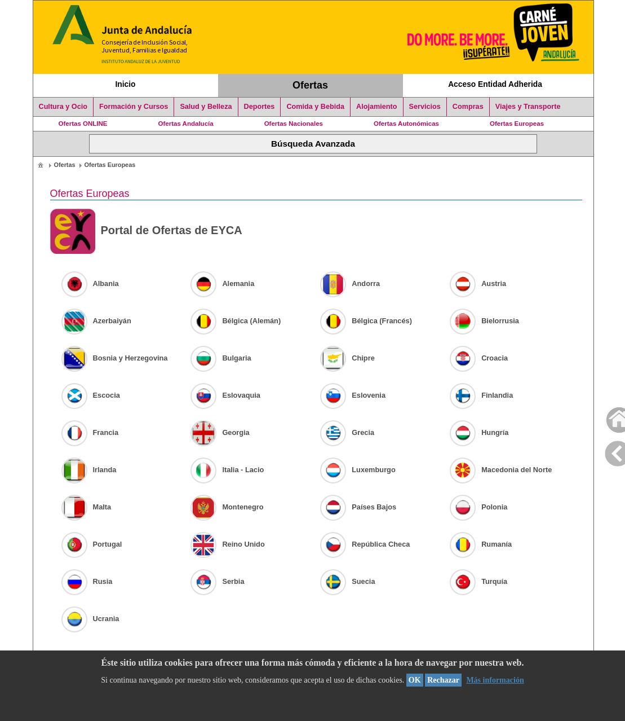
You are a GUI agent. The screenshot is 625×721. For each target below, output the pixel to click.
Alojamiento (376, 107)
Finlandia (481, 395)
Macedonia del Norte (501, 469)
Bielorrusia (484, 320)
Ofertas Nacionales (293, 123)
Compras (468, 107)
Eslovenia (352, 395)
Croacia (479, 358)
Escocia (90, 395)
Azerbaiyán (96, 320)
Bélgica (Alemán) (235, 320)
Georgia (219, 432)
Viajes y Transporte (528, 107)
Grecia (347, 432)
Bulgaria (220, 358)
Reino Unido (227, 544)
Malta (86, 507)
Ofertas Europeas (517, 123)
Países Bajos (358, 507)
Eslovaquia (225, 395)
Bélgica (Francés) (366, 320)
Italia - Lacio (227, 469)
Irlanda (89, 469)
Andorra (350, 283)
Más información (495, 680)
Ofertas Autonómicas (406, 123)
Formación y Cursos (133, 107)
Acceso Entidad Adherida (495, 84)
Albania (90, 283)
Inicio (125, 84)
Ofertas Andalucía (186, 123)
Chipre (347, 358)
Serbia (217, 581)
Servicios (425, 107)
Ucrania (90, 618)
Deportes (259, 107)
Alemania (222, 283)
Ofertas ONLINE (83, 123)
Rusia (87, 581)
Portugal (91, 544)
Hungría (479, 432)
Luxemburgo (358, 469)
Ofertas (310, 85)
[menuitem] (40, 164)
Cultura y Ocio (63, 107)
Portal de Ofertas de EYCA (146, 231)
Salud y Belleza (206, 107)
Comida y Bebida (315, 107)
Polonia (478, 507)
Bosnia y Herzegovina (114, 358)
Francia (90, 432)
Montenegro (226, 507)
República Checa (365, 544)
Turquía (478, 581)
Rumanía (481, 544)
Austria (478, 283)
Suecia (347, 581)
